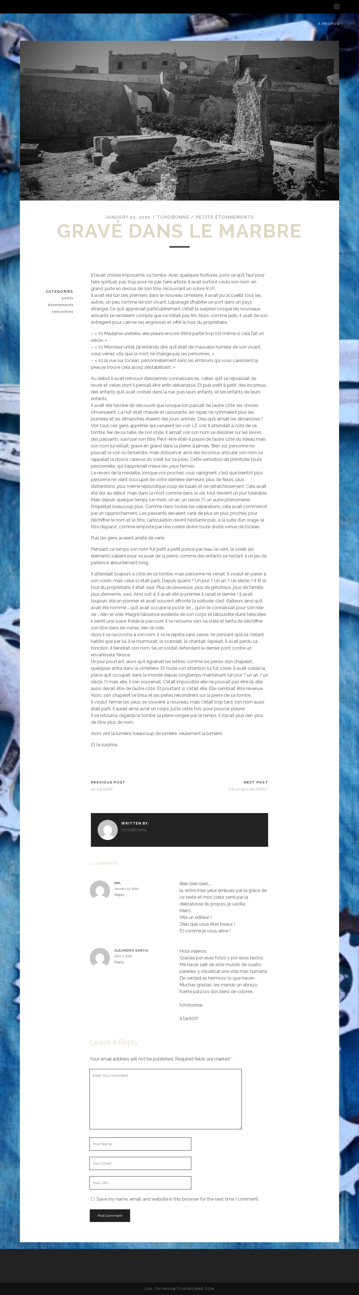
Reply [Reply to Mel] (119, 895)
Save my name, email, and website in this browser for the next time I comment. (177, 1199)
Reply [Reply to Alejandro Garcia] (119, 962)
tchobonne (173, 217)
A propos (328, 24)
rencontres (62, 311)
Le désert (102, 789)
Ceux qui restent (248, 789)
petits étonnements (225, 217)
